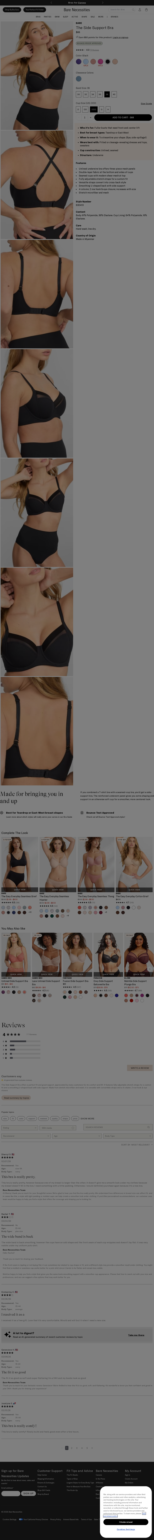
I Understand (126, 1522)
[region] (126, 1512)
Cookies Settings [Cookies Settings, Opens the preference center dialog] (126, 1529)
